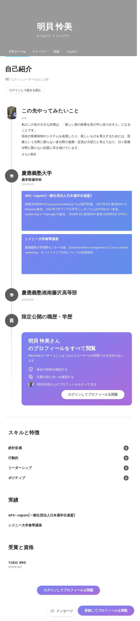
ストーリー (39, 51)
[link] (77, 211)
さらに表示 (29, 154)
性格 (56, 51)
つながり (72, 51)
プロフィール (17, 51)
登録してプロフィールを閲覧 (106, 610)
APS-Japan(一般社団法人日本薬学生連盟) (58, 195)
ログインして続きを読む (25, 90)
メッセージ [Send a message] (61, 611)
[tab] (17, 52)
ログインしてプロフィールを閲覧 (93, 394)
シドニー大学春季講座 (41, 239)
